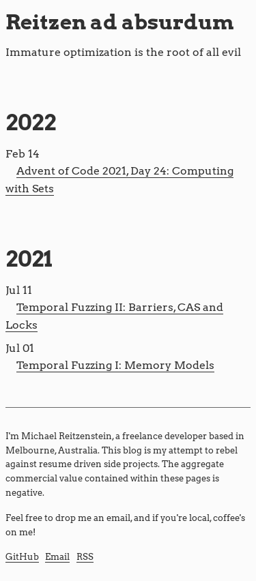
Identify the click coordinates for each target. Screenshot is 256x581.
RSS (85, 557)
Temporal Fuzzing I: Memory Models (115, 365)
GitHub (22, 557)
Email (57, 557)
